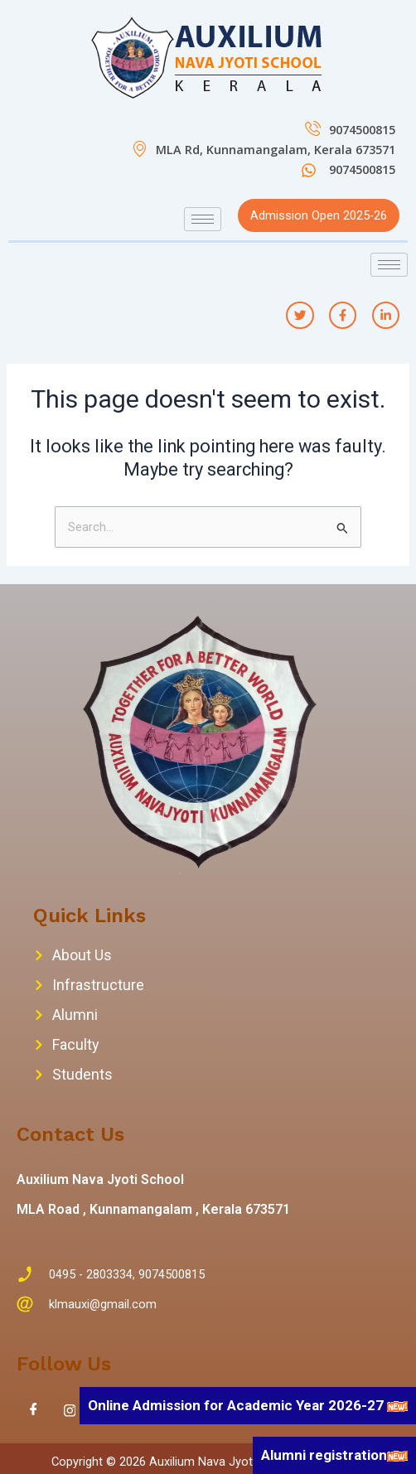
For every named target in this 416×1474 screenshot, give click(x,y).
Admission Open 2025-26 (318, 215)
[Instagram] (69, 1410)
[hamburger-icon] (202, 219)
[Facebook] (33, 1410)
